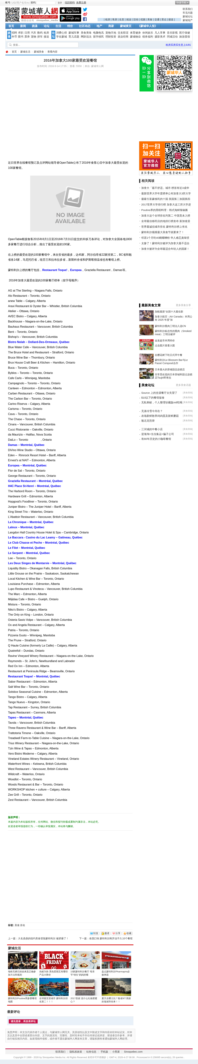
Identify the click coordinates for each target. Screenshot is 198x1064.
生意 (121, 19)
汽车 (33, 32)
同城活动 (172, 36)
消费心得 (61, 32)
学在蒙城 (61, 36)
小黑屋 (116, 1051)
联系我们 (188, 9)
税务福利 (147, 36)
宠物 (33, 36)
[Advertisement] (139, 12)
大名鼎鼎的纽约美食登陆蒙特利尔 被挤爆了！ (43, 938)
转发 (95, 933)
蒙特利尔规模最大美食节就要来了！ (162, 232)
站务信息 (91, 1051)
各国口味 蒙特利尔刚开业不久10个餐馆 (111, 938)
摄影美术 (160, 36)
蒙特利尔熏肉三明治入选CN (170, 326)
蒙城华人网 (6, 51)
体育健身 (135, 32)
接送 (170, 19)
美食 (149, 19)
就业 (128, 19)
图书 (20, 36)
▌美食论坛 (146, 385)
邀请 (106, 933)
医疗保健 (184, 32)
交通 (156, 19)
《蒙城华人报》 (148, 26)
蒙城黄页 (125, 26)
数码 (40, 32)
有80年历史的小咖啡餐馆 (156, 438)
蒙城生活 (25, 51)
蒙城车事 (73, 32)
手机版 (104, 1051)
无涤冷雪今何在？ (152, 410)
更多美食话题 (183, 385)
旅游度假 (184, 36)
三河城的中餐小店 (152, 429)
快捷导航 (181, 2)
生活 (58, 26)
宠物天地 (110, 32)
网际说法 (86, 36)
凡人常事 (160, 32)
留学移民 (98, 36)
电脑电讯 (98, 32)
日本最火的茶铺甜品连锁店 (170, 369)
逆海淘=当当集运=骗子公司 (157, 434)
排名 (22, 925)
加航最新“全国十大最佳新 (169, 311)
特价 (70, 26)
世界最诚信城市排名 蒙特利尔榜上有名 (164, 226)
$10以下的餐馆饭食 (152, 397)
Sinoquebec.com (133, 1051)
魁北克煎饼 (148, 420)
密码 (33, 2)
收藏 (128, 933)
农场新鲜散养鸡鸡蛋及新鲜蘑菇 (160, 415)
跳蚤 (35, 26)
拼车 (40, 36)
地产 (99, 26)
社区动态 (84, 26)
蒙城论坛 (188, 16)
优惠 (142, 19)
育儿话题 (73, 36)
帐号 (7, 2)
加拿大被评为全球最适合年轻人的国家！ (165, 248)
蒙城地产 (188, 20)
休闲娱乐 (147, 32)
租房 (107, 19)
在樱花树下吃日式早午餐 (168, 355)
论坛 (46, 26)
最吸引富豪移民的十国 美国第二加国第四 (165, 198)
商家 (111, 26)
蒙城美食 (39, 51)
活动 (135, 19)
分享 (117, 933)
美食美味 (86, 32)
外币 (14, 36)
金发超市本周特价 (165, 340)
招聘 (14, 32)
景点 (163, 19)
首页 (11, 26)
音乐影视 (172, 32)
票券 (27, 36)
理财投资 (110, 36)
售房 (114, 19)
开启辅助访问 (192, 2)
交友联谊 (123, 32)
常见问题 (188, 12)
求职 (20, 32)
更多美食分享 (183, 305)
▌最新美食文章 (150, 305)
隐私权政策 (76, 1051)
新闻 (23, 26)
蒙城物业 (135, 36)
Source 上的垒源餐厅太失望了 (159, 392)
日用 (27, 32)
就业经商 (123, 36)
